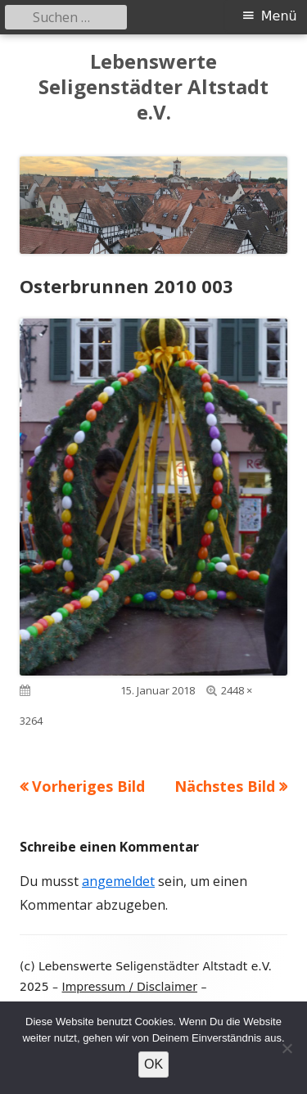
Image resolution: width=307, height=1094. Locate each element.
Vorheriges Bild (88, 786)
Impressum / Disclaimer (129, 986)
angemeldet (118, 881)
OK (153, 1064)
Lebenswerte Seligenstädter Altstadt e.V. (153, 87)
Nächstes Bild (224, 786)
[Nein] (286, 1048)
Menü (279, 16)
